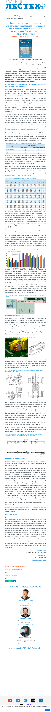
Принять (47, 710)
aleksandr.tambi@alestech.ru (25, 643)
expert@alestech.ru (25, 605)
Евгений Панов (25, 618)
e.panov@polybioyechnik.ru (25, 624)
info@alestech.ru (35, 648)
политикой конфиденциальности (7, 710)
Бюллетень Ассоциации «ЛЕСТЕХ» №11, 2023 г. (25, 37)
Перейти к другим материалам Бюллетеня (15, 566)
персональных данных (37, 708)
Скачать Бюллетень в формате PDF (13, 569)
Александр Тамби (25, 638)
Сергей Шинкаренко (25, 601)
